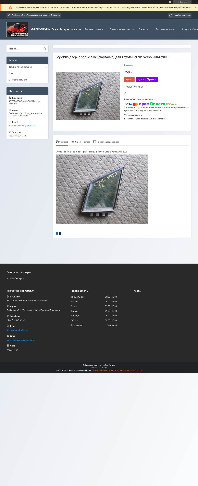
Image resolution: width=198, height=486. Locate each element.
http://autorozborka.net (17, 330)
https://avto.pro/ (16, 278)
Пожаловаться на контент (103, 370)
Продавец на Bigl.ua (99, 368)
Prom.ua (112, 365)
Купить (129, 79)
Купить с (147, 79)
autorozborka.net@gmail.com (22, 125)
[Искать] (44, 48)
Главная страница (94, 29)
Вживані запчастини (120, 29)
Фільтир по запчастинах (20, 67)
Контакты (143, 29)
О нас (11, 73)
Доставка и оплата (164, 29)
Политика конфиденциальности (128, 370)
